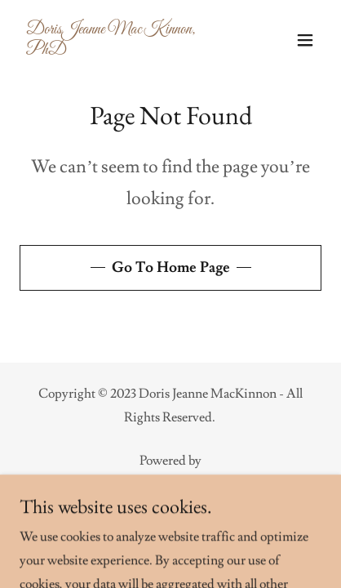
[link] (125, 50)
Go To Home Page (171, 267)
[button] (305, 40)
